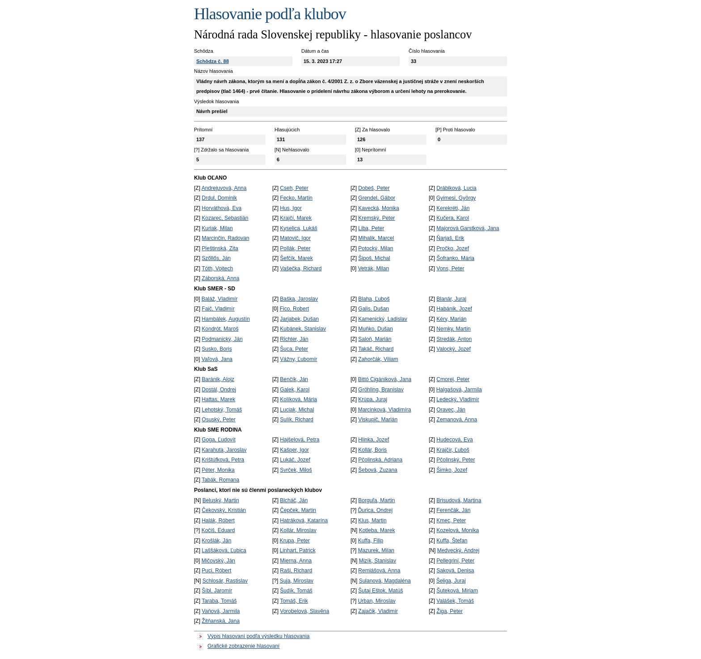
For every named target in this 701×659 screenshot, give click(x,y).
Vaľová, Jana (217, 359)
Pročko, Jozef (452, 248)
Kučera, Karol (452, 218)
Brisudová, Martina (458, 500)
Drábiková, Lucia (456, 188)
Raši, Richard (296, 570)
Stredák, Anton (454, 339)
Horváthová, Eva (221, 208)
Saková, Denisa (455, 570)
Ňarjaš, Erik (450, 238)
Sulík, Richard (296, 419)
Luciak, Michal (297, 410)
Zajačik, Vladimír (378, 611)
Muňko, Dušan (375, 329)
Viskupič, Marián (377, 419)
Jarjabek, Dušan (299, 319)
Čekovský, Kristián (224, 510)
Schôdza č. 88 (212, 61)
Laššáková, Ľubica (224, 550)
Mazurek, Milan (376, 550)
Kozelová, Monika (457, 530)
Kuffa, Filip (370, 540)
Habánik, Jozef (454, 309)
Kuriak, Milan (217, 228)
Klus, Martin (372, 520)
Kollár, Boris (372, 450)
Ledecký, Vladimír (457, 399)
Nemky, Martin (453, 329)
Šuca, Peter (294, 349)
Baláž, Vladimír (220, 299)
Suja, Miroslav (296, 581)
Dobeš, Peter (373, 188)
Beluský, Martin (221, 500)
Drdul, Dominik (219, 198)
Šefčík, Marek (296, 258)
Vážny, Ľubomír (298, 359)
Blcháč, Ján (294, 500)
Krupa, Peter (295, 540)
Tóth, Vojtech (217, 268)
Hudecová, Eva (454, 440)
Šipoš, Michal (374, 258)
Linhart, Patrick (298, 550)
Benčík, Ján (294, 379)
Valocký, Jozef (453, 349)
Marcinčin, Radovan (225, 238)
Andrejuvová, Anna (224, 188)
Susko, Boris (217, 349)
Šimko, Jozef (451, 470)
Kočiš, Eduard (218, 530)
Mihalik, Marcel (376, 238)
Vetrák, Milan (373, 268)
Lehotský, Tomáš (222, 410)
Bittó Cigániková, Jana (384, 379)
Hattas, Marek (218, 399)
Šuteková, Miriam (457, 591)
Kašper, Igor (294, 450)
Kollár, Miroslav (298, 530)
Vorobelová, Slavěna (304, 611)
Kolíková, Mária (298, 399)
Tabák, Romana (220, 480)
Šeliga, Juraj (451, 581)
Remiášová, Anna (379, 570)
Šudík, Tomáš (296, 591)
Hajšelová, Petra (299, 440)
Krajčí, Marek (296, 218)
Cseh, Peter (294, 188)
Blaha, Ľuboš (373, 299)
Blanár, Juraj (451, 299)
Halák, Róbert (218, 520)
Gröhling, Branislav (380, 389)
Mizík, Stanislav (377, 561)
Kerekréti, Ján (452, 208)
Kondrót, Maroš (220, 329)
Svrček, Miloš (296, 470)
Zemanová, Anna (456, 419)
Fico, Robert (294, 309)
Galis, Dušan (373, 309)
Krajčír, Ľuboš (452, 450)
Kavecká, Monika (378, 208)
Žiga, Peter (449, 611)
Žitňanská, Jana (221, 621)
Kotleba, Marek (377, 530)
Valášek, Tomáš (455, 601)
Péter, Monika (218, 470)
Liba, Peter (371, 228)
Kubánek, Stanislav (303, 329)
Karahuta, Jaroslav (224, 450)
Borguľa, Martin (376, 500)
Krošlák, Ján (216, 540)
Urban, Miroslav (377, 601)
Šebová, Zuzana (377, 470)
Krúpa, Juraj (372, 399)
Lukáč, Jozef (295, 460)
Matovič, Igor (295, 238)
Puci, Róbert (216, 570)
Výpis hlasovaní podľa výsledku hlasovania (258, 636)
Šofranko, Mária (455, 258)
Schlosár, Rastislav (225, 581)
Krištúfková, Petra (223, 460)
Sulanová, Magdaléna (385, 581)
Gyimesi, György (456, 198)
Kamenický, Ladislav (382, 319)
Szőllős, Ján (216, 258)
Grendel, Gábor (376, 198)
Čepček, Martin (298, 510)
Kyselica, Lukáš (298, 228)
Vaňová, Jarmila (221, 611)
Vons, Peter (450, 268)
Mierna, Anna (296, 561)
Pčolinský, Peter (455, 460)
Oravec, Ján (450, 410)
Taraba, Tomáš (219, 601)
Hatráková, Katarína (304, 520)
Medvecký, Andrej (458, 550)
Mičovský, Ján (218, 561)
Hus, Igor (291, 208)
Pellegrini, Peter (455, 561)
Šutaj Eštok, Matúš (380, 591)
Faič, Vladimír (218, 309)
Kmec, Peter (451, 520)
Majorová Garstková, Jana (467, 228)
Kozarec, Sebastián (225, 218)
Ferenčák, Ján (453, 510)
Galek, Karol (294, 389)
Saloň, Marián (374, 339)
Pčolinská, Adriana (380, 460)
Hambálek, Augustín (225, 319)
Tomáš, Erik (294, 601)
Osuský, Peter (218, 419)
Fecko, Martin (296, 198)
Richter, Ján (294, 339)
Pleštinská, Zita (220, 248)
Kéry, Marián (451, 319)
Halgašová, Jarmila (459, 389)
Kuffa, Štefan (451, 540)
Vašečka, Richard (300, 268)
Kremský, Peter (376, 218)
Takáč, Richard (375, 349)
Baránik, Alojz (218, 379)
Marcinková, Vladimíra (384, 410)
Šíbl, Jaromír (217, 591)
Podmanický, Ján (222, 339)
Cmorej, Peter (452, 379)
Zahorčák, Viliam (378, 359)
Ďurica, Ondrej (375, 510)
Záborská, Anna (220, 278)
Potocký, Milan (375, 248)
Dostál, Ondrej (219, 389)
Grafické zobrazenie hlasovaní (243, 646)
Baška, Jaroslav (299, 299)
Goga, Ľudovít (218, 440)
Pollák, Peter (295, 248)
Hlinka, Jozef (373, 440)
